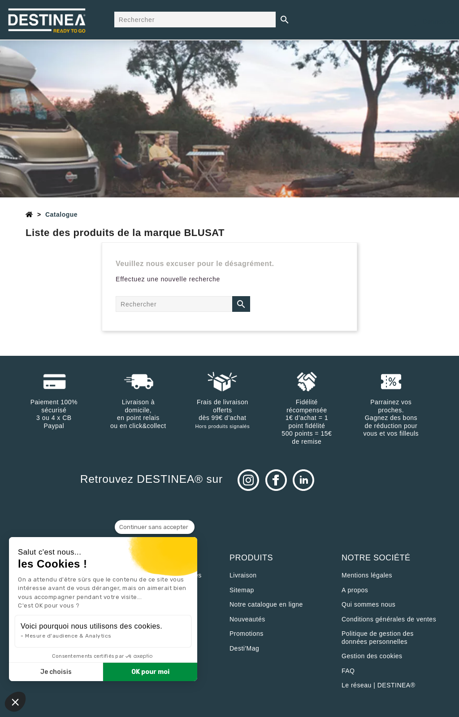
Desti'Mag (244, 648)
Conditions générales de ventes (389, 619)
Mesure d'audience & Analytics (68, 636)
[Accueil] (29, 214)
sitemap (242, 590)
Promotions (247, 633)
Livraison (243, 575)
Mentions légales (367, 575)
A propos (355, 590)
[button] (15, 702)
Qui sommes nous (368, 604)
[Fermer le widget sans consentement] (155, 527)
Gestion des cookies (372, 656)
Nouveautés (247, 619)
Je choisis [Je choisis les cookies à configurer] (56, 672)
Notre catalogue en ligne (266, 604)
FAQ (348, 670)
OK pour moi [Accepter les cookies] (150, 672)
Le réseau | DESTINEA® (379, 685)
